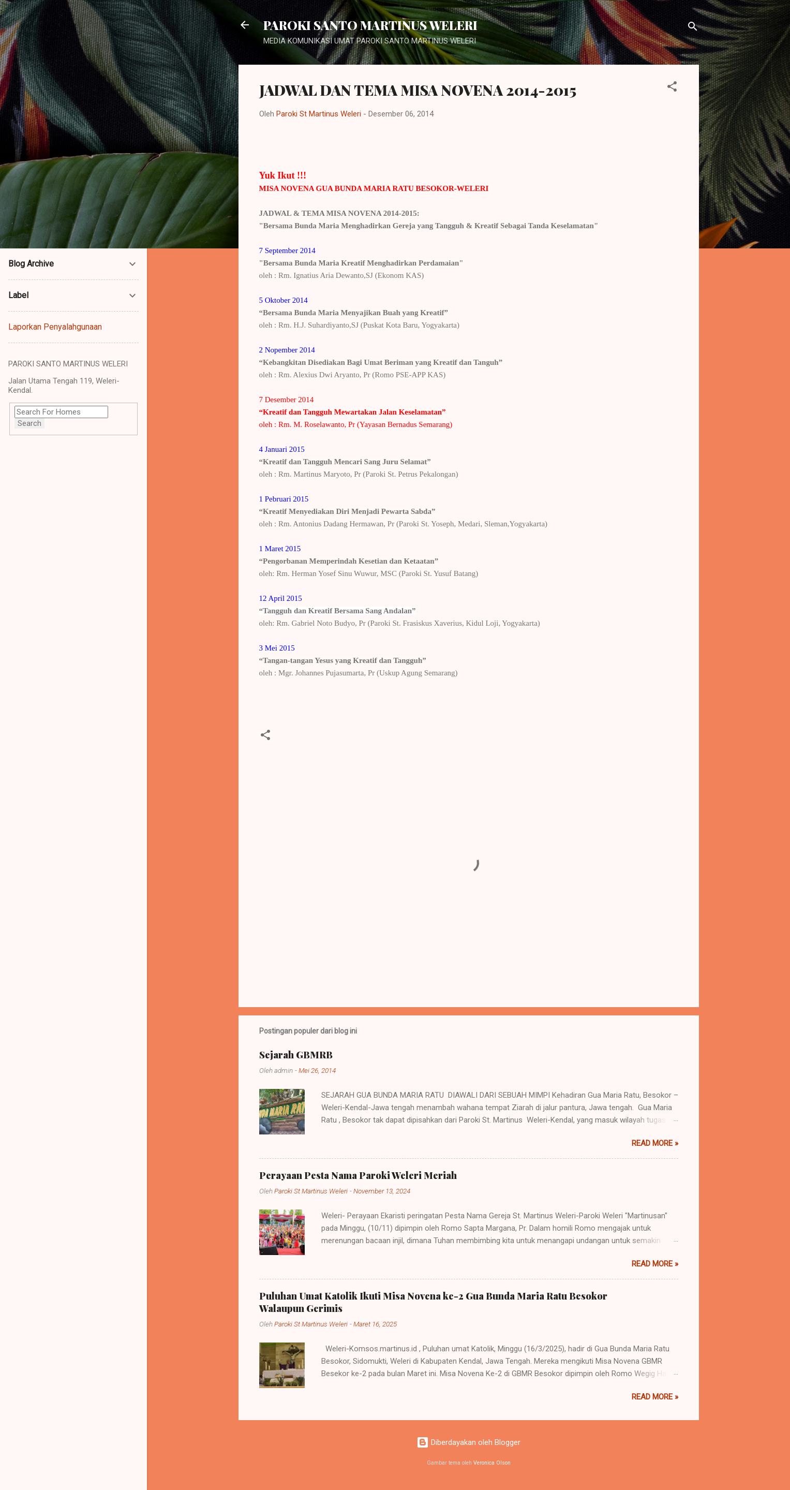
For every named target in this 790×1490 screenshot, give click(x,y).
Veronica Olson (492, 1462)
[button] (672, 88)
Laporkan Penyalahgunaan (55, 327)
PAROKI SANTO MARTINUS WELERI (370, 25)
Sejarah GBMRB (296, 1055)
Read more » (655, 1143)
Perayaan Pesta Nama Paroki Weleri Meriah (358, 1175)
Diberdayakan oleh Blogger (468, 1442)
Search (29, 423)
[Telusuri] (693, 28)
